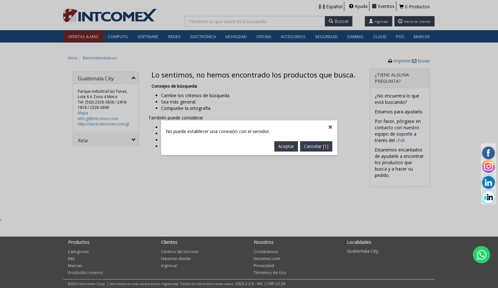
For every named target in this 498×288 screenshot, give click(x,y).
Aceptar (286, 136)
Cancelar (316, 136)
